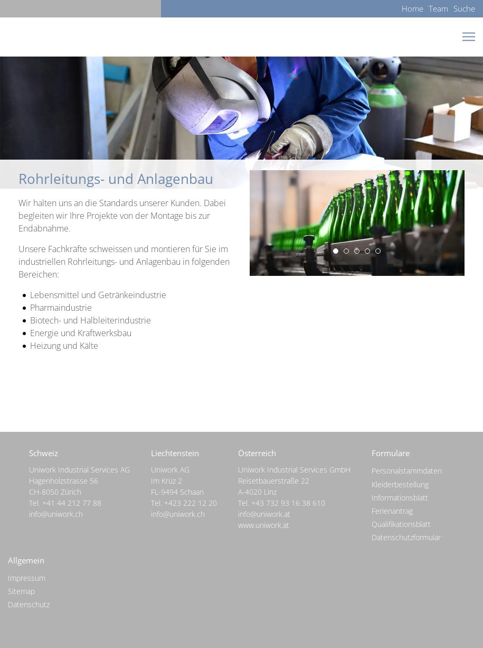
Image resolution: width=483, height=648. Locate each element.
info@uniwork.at (264, 514)
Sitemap (21, 591)
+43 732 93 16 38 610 (288, 503)
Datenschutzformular (406, 537)
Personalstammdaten (407, 471)
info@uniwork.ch (56, 514)
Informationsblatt (400, 498)
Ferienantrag (392, 511)
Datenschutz (29, 604)
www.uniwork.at (263, 525)
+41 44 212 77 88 (71, 503)
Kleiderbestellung (400, 484)
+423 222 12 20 (190, 503)
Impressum (26, 578)
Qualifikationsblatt (401, 524)
